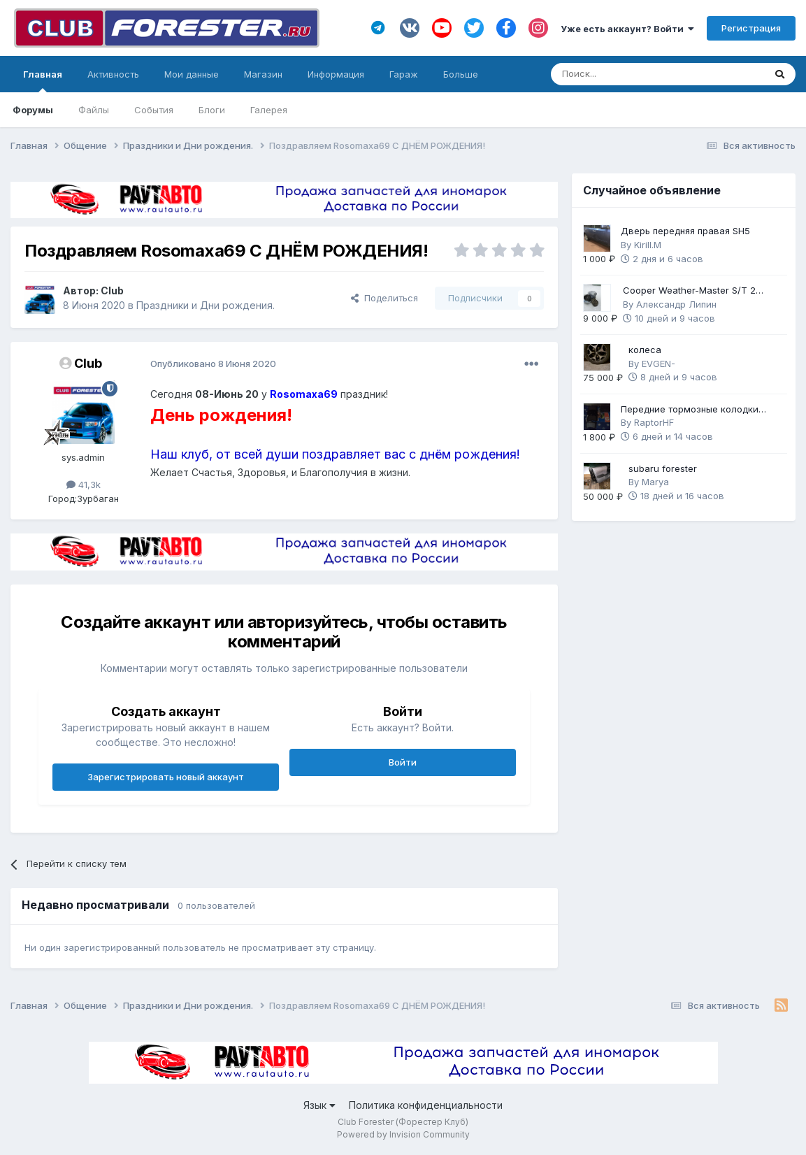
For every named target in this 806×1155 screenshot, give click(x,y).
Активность (113, 74)
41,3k (83, 484)
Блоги (212, 109)
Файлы (93, 109)
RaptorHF (654, 422)
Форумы (33, 109)
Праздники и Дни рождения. (205, 305)
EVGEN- (658, 363)
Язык (319, 1105)
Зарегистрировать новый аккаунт (165, 776)
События (153, 109)
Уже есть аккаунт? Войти (627, 28)
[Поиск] (619, 74)
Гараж (403, 74)
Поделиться (384, 297)
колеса (644, 349)
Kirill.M (647, 244)
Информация (336, 74)
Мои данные (191, 74)
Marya (655, 481)
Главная (42, 80)
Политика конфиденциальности (426, 1105)
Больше (460, 74)
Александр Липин (676, 304)
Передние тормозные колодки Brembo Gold (689, 410)
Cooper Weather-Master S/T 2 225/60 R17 (689, 291)
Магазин (263, 74)
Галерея (268, 109)
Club (112, 290)
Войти (403, 762)
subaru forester (662, 468)
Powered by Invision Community (403, 1134)
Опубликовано (213, 363)
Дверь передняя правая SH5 (685, 230)
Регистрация (751, 28)
